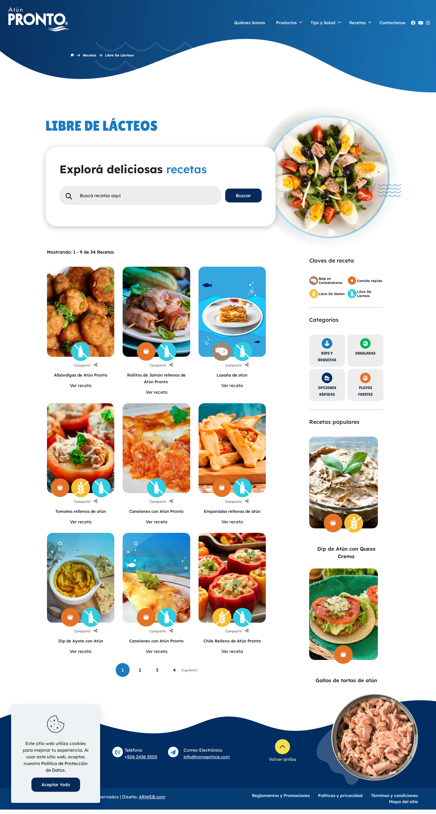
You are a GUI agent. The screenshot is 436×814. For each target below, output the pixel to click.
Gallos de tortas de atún (346, 680)
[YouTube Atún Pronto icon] (420, 23)
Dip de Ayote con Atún (80, 647)
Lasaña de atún (232, 375)
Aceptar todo (55, 784)
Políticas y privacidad (340, 800)
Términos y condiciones (394, 800)
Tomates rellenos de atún (80, 511)
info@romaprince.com (207, 761)
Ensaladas (365, 353)
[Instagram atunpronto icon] (428, 23)
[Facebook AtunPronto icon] (413, 23)
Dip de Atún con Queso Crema (346, 553)
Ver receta (80, 392)
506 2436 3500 (142, 761)
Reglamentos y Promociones (281, 800)
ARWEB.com (152, 801)
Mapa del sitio (403, 806)
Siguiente (189, 683)
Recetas (89, 55)
